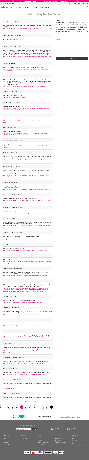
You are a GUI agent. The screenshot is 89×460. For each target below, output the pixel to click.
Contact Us (40, 440)
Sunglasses (26, 7)
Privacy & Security (58, 438)
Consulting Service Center (43, 442)
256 (30, 407)
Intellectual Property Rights (60, 442)
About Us (39, 438)
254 (22, 407)
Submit (72, 58)
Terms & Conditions (59, 440)
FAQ (73, 438)
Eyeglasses (19, 7)
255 (26, 407)
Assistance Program (8, 444)
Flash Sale (6, 442)
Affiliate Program (24, 438)
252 (13, 407)
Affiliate (47, 7)
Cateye (5, 438)
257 (34, 407)
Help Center (74, 440)
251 (9, 407)
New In (5, 440)
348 (47, 407)
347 (43, 407)
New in (31, 7)
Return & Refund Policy (59, 444)
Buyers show (85, 3)
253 (17, 407)
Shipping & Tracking (42, 444)
